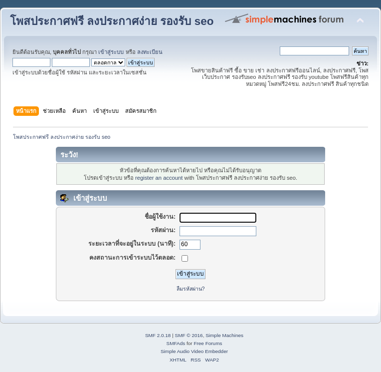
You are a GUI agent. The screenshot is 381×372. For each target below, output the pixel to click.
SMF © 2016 (189, 335)
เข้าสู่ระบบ (111, 52)
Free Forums (207, 343)
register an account (159, 178)
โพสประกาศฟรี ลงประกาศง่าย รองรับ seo (111, 21)
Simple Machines (224, 335)
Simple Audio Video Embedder (194, 351)
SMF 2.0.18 (158, 335)
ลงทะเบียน (150, 52)
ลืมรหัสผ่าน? (191, 289)
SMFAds (176, 343)
